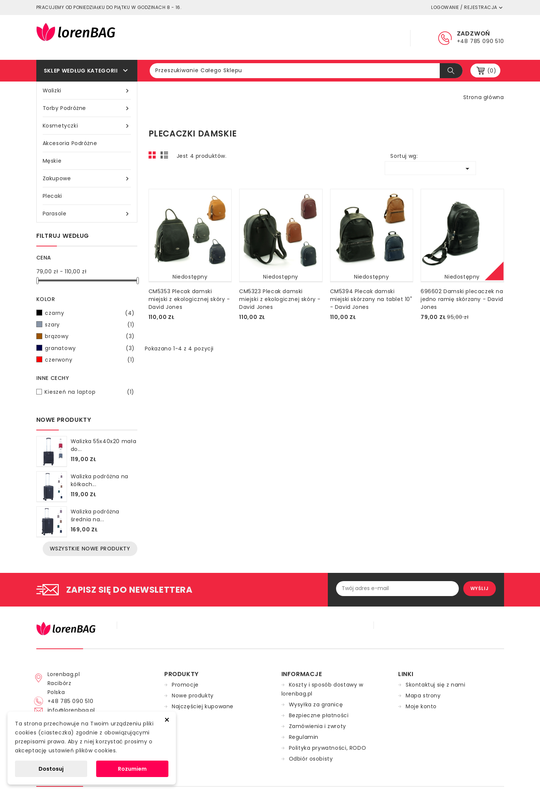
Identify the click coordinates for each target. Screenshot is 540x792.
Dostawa (335, 37)
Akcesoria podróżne (70, 143)
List (165, 157)
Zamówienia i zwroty (317, 726)
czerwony (90, 359)
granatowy (90, 348)
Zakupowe (87, 178)
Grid (154, 157)
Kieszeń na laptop (89, 391)
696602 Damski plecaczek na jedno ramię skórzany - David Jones (462, 299)
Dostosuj (51, 769)
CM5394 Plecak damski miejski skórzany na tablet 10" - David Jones (371, 299)
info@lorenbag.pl (71, 710)
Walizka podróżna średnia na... (95, 515)
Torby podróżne (87, 108)
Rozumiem (132, 769)
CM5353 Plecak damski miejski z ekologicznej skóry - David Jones (189, 299)
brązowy (90, 336)
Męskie (52, 161)
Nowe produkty (193, 695)
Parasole (87, 213)
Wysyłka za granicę (316, 704)
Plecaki (52, 196)
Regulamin (289, 37)
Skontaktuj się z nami (436, 684)
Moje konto (421, 706)
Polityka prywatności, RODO (327, 748)
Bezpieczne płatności (319, 715)
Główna (245, 37)
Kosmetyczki (87, 126)
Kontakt (378, 37)
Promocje (185, 684)
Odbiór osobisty (311, 758)
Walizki (87, 90)
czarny (90, 312)
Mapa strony (423, 695)
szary (90, 324)
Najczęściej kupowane (203, 706)
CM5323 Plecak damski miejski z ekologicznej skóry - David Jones (280, 299)
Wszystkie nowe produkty (90, 548)
